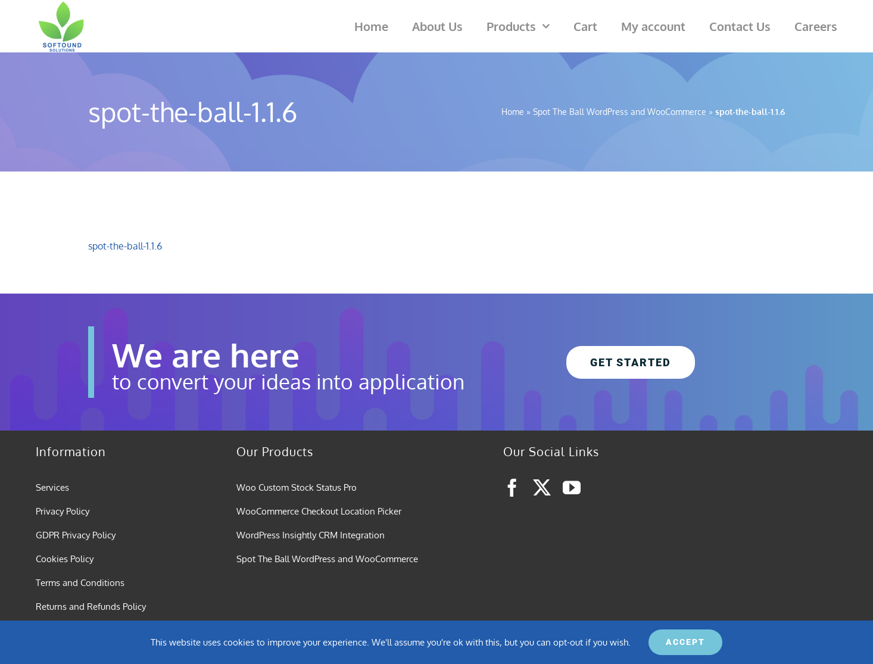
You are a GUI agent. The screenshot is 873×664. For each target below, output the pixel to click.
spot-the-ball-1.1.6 (125, 246)
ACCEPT (685, 642)
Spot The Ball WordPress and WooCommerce (619, 112)
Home (512, 112)
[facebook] (512, 488)
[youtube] (572, 488)
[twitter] (542, 488)
